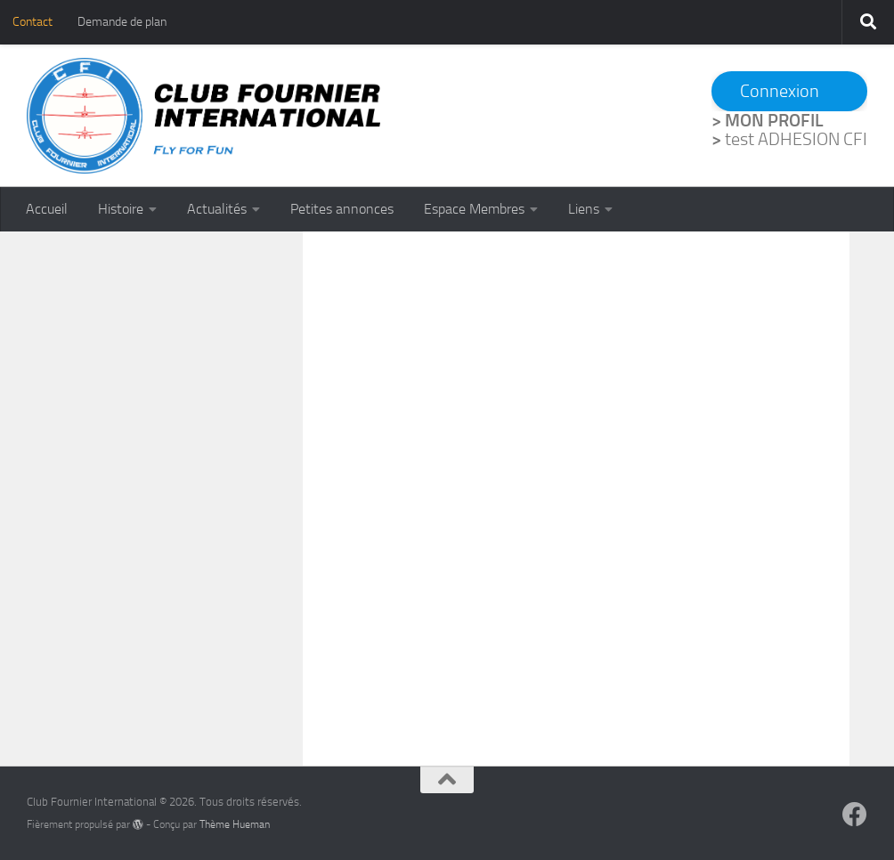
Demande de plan (122, 21)
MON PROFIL (774, 120)
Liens (583, 208)
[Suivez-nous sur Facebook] (854, 814)
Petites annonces (342, 208)
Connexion (779, 91)
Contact (32, 21)
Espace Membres (474, 208)
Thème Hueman (234, 824)
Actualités (217, 208)
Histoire (120, 208)
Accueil (47, 208)
